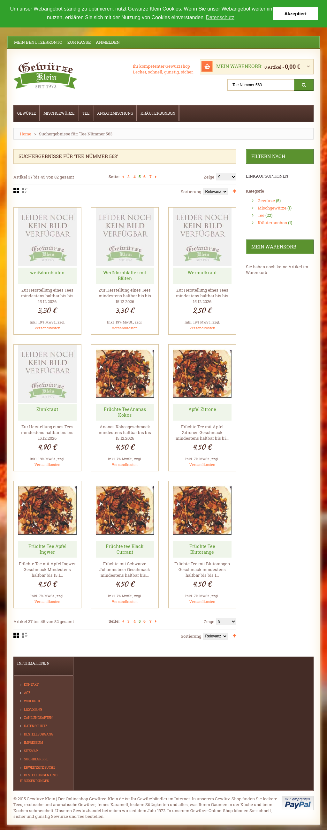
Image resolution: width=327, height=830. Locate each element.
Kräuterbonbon (272, 222)
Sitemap (31, 751)
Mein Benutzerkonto (38, 42)
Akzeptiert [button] (295, 13)
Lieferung (33, 709)
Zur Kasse (79, 42)
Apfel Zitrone (202, 409)
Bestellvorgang (38, 734)
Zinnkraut (47, 409)
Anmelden (108, 42)
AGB (27, 692)
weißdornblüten (47, 272)
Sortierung (191, 191)
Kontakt (31, 684)
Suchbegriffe (36, 759)
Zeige (209, 177)
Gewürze (266, 200)
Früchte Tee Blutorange (202, 549)
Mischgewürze (272, 207)
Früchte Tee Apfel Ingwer (47, 549)
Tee (261, 215)
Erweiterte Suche (39, 767)
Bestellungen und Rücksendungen (38, 778)
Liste (24, 190)
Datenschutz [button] (220, 17)
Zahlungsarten (38, 717)
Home (25, 134)
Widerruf (32, 701)
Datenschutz (35, 726)
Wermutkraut (202, 272)
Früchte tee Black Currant (125, 549)
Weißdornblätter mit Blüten (125, 275)
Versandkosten (47, 327)
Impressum (33, 742)
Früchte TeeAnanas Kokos (125, 412)
